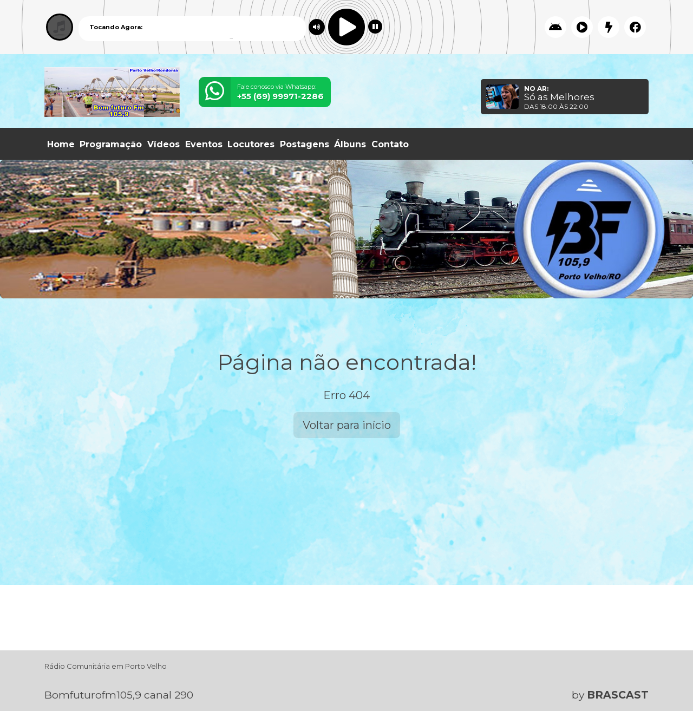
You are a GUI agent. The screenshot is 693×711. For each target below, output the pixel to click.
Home (61, 144)
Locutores (250, 144)
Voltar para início (347, 425)
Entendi (650, 674)
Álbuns (350, 144)
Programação (111, 144)
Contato (390, 144)
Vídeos (163, 144)
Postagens (304, 144)
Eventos (204, 144)
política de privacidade (429, 683)
